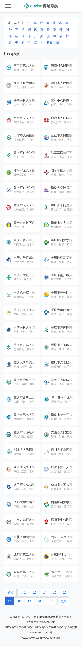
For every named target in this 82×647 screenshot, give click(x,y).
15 (54, 592)
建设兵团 (53, 42)
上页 (23, 592)
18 (19, 601)
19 (29, 601)
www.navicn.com (32, 637)
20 (39, 601)
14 (45, 592)
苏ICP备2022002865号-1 (19, 627)
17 (9, 601)
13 (35, 592)
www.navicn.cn (51, 637)
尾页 (63, 601)
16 (64, 592)
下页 (50, 601)
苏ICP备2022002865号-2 (49, 627)
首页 (11, 592)
